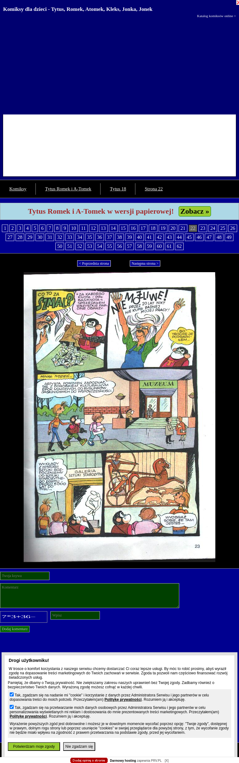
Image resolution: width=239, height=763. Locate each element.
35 (89, 237)
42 (159, 237)
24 (212, 228)
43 (169, 237)
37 (109, 237)
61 (169, 246)
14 (113, 228)
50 (59, 246)
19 (163, 228)
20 (173, 228)
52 (79, 246)
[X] (166, 760)
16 (133, 228)
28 (19, 237)
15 (123, 228)
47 (209, 237)
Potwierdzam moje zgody (34, 746)
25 (222, 228)
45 (189, 237)
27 (9, 237)
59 (149, 246)
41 (149, 237)
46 (199, 237)
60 (159, 246)
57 (129, 246)
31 (49, 237)
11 (83, 228)
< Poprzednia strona (94, 263)
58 (139, 246)
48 (219, 237)
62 (179, 246)
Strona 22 (154, 188)
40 (139, 237)
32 (59, 237)
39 (129, 237)
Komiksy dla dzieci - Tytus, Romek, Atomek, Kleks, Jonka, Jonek (77, 9)
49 (229, 237)
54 (99, 246)
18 (153, 228)
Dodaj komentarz (15, 629)
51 (69, 246)
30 (39, 237)
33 (69, 237)
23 (202, 228)
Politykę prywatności (123, 699)
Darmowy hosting (123, 760)
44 (179, 237)
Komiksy (17, 188)
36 (99, 237)
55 (109, 246)
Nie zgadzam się (79, 746)
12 (93, 228)
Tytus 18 (118, 188)
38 (119, 237)
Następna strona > (145, 263)
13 (103, 228)
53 (89, 246)
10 (73, 228)
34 (79, 237)
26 (232, 228)
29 (29, 237)
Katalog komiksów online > (216, 16)
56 (119, 246)
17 (143, 228)
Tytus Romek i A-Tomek (68, 188)
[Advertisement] (119, 64)
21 (182, 228)
